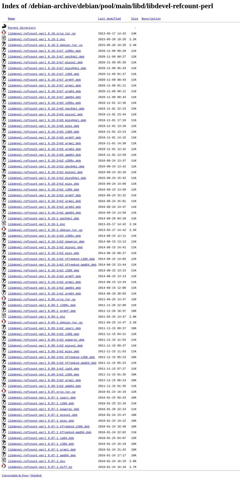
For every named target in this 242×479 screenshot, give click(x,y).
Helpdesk (36, 475)
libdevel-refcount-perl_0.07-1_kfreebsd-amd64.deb (49, 432)
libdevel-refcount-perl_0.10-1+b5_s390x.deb (44, 236)
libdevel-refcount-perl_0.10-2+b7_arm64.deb (44, 91)
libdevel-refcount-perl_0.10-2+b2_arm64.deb (44, 207)
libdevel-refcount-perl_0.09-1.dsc (36, 317)
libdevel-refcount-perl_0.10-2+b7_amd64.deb (44, 97)
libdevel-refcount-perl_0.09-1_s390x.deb (42, 305)
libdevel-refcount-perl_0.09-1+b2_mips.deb (43, 351)
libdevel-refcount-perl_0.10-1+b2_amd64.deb (44, 288)
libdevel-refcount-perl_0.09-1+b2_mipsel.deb (45, 345)
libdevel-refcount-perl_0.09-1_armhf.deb (42, 311)
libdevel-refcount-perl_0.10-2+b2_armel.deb (44, 201)
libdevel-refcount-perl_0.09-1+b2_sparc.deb (44, 328)
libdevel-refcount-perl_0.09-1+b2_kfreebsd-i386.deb (51, 357)
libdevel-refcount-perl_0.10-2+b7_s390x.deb (44, 51)
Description (151, 18)
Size (134, 18)
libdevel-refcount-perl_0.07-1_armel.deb (42, 449)
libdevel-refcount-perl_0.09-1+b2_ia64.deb (43, 369)
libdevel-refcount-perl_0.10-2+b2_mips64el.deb (47, 178)
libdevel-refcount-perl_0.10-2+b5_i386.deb (43, 132)
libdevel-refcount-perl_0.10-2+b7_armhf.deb (44, 80)
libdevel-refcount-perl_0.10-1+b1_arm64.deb (44, 293)
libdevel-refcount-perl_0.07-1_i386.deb (41, 444)
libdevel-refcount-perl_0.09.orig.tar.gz (42, 299)
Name (11, 18)
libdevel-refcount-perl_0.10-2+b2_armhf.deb (44, 195)
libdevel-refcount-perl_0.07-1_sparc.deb (42, 397)
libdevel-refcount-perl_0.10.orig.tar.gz (42, 33)
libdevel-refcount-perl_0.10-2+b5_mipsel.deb (45, 114)
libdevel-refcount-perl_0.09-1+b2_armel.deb (44, 380)
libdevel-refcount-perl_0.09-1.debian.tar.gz (45, 322)
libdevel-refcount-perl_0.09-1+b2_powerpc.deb (46, 340)
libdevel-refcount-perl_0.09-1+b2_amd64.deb (44, 386)
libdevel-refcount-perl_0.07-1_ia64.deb (41, 438)
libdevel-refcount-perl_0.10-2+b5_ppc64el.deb (46, 108)
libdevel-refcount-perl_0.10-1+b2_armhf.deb (44, 276)
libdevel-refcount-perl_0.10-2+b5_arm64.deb (44, 149)
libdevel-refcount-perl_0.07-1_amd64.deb (42, 455)
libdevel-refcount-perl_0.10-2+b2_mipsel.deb (45, 172)
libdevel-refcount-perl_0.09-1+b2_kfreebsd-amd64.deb (52, 363)
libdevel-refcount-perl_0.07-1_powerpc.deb (43, 409)
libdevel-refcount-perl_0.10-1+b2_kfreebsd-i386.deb (51, 259)
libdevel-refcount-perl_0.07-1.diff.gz (40, 467)
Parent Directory (22, 28)
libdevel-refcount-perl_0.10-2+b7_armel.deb (44, 85)
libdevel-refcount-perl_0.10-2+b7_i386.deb (43, 74)
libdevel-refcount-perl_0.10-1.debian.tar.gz (45, 230)
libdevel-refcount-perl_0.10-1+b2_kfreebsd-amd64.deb (52, 265)
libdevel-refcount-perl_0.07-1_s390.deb (41, 403)
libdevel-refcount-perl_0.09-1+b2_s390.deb (43, 334)
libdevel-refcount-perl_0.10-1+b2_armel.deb (44, 282)
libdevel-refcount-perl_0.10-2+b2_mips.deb (43, 184)
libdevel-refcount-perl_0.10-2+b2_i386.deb (43, 189)
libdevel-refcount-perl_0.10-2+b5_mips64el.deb (47, 120)
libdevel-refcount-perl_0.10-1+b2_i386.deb (43, 270)
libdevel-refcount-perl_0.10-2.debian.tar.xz (45, 45)
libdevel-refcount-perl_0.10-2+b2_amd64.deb (44, 212)
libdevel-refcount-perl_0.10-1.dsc (36, 224)
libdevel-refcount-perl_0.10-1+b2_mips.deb (43, 253)
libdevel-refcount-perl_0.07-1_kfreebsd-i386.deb (49, 426)
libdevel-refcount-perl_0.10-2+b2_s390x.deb (44, 160)
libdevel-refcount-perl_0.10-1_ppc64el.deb (43, 218)
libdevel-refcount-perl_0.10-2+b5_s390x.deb (44, 103)
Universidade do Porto (15, 475)
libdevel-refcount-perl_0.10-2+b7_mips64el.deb (47, 68)
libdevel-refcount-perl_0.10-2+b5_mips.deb (43, 126)
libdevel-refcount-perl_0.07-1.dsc (36, 461)
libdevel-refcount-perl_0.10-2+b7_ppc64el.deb (46, 56)
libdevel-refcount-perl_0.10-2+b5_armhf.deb (44, 137)
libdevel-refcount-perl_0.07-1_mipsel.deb (42, 415)
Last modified (109, 18)
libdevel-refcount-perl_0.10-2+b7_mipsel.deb (45, 62)
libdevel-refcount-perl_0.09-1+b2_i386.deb (43, 374)
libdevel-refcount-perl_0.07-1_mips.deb (41, 421)
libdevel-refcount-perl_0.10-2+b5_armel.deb (44, 143)
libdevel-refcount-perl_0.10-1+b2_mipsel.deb (45, 247)
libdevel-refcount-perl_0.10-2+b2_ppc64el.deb (46, 166)
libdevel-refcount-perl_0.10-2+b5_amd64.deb (44, 155)
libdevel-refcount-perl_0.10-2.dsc (36, 39)
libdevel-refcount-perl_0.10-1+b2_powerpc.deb (46, 241)
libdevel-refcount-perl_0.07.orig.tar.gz (42, 392)
